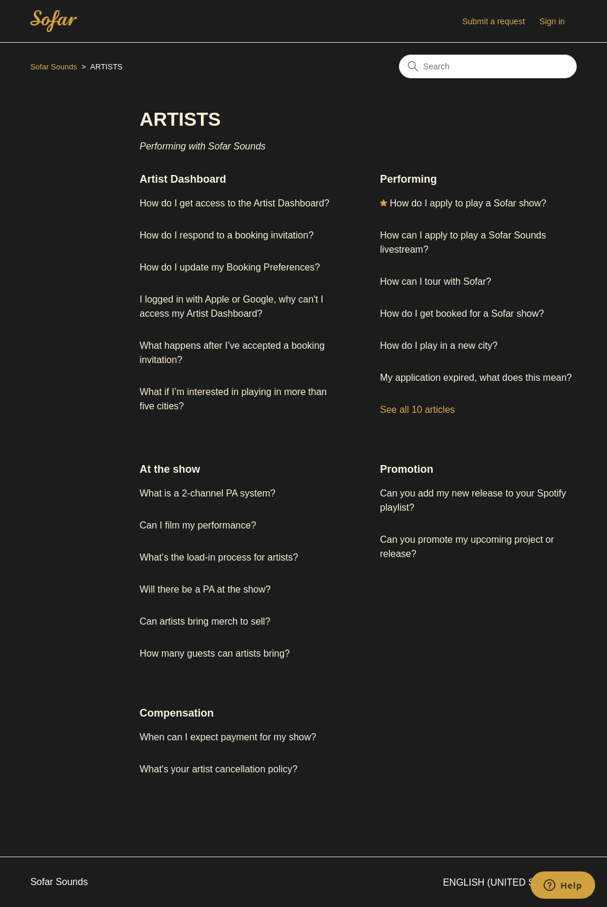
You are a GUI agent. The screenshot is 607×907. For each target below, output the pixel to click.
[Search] (488, 66)
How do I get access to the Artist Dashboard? (235, 203)
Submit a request (493, 21)
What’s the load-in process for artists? (219, 557)
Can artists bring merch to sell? (205, 621)
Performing (408, 179)
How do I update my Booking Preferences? (230, 267)
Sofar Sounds (53, 66)
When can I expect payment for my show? (228, 737)
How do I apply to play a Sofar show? (467, 203)
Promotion (406, 469)
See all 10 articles (417, 410)
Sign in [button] (552, 21)
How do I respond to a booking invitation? (227, 235)
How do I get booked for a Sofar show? (462, 313)
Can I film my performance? (198, 525)
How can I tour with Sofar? (435, 281)
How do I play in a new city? (438, 345)
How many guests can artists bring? (215, 653)
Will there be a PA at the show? (205, 589)
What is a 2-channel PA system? (208, 493)
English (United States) (510, 882)
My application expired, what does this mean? (477, 378)
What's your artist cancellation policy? (219, 769)
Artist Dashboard (183, 179)
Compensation (177, 713)
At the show (170, 469)
